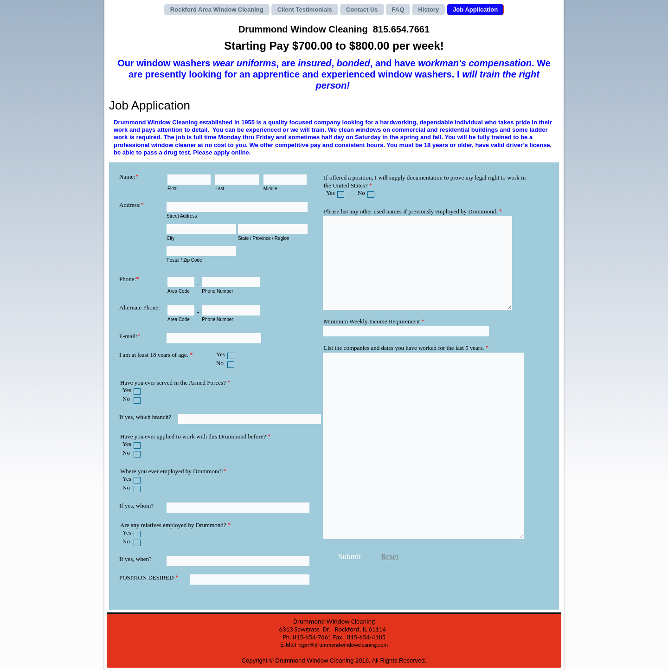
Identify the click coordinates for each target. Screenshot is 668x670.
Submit (349, 556)
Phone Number (217, 291)
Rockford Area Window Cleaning (216, 9)
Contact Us (362, 9)
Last (219, 188)
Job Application (475, 9)
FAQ (398, 9)
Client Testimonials (304, 9)
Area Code (178, 291)
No (220, 363)
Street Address (182, 216)
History (428, 9)
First (171, 188)
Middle (270, 188)
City (170, 238)
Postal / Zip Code (184, 260)
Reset (389, 556)
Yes (220, 354)
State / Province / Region (263, 238)
